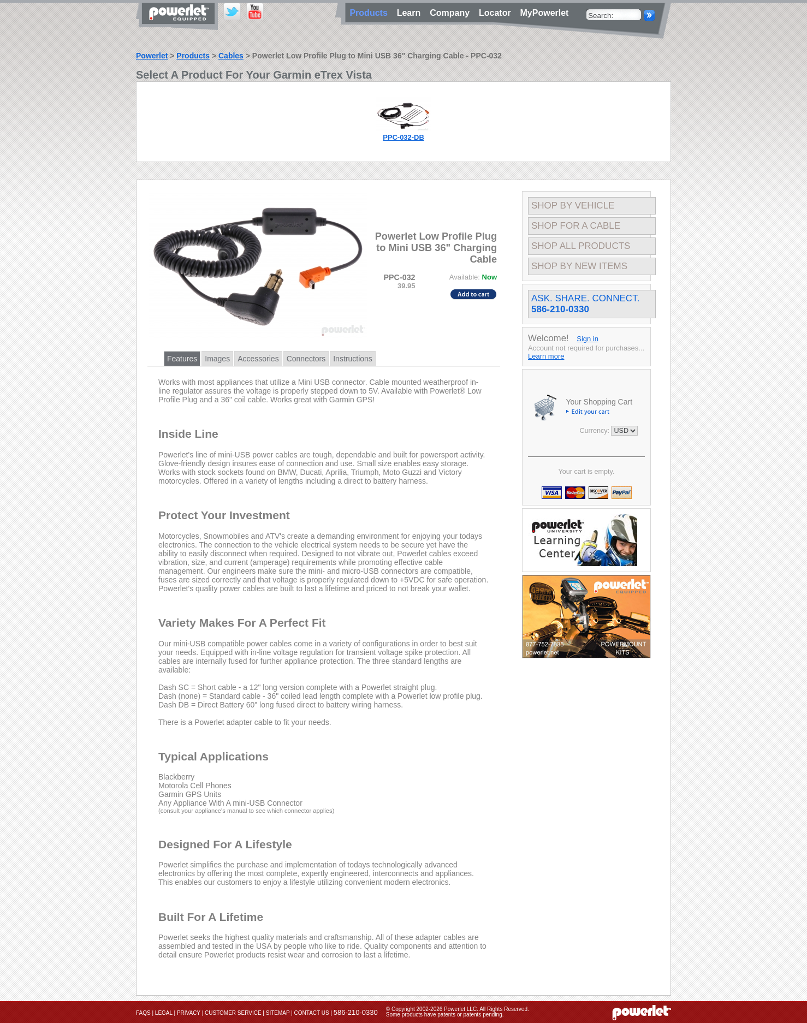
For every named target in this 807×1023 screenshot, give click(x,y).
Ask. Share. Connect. (585, 303)
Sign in (587, 339)
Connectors (306, 358)
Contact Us (311, 1013)
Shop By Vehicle (572, 205)
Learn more (546, 356)
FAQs (143, 1013)
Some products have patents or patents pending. (445, 1015)
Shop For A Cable (575, 226)
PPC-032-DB (403, 137)
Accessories (258, 358)
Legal (164, 1013)
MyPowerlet (544, 12)
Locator (497, 12)
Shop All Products (580, 246)
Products (193, 55)
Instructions (352, 358)
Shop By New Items (579, 266)
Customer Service (233, 1013)
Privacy (188, 1013)
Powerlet (152, 55)
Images (217, 358)
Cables (231, 55)
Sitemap (278, 1013)
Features (182, 358)
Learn (411, 12)
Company (452, 12)
